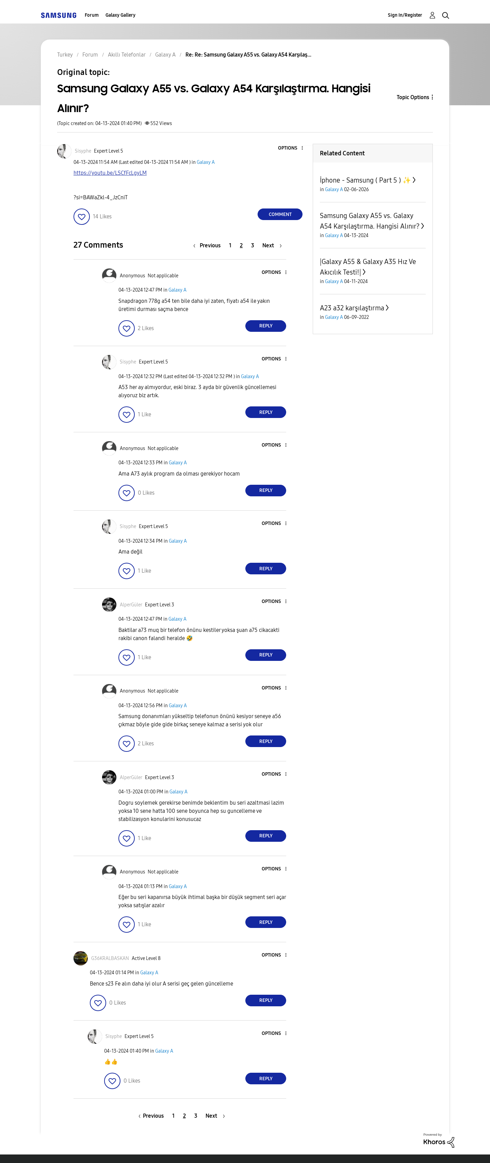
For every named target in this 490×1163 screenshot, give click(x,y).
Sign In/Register (405, 15)
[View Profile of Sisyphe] (83, 151)
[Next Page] (272, 245)
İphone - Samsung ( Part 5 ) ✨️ (365, 180)
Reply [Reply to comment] (266, 326)
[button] (291, 148)
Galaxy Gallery (120, 15)
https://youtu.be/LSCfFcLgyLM (110, 173)
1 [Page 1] (230, 245)
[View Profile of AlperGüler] (131, 605)
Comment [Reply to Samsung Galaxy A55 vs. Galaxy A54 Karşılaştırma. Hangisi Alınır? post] (280, 214)
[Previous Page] (208, 245)
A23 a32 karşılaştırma (352, 308)
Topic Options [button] (413, 97)
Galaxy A (206, 162)
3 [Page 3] (252, 245)
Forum (92, 15)
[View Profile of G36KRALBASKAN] (110, 958)
